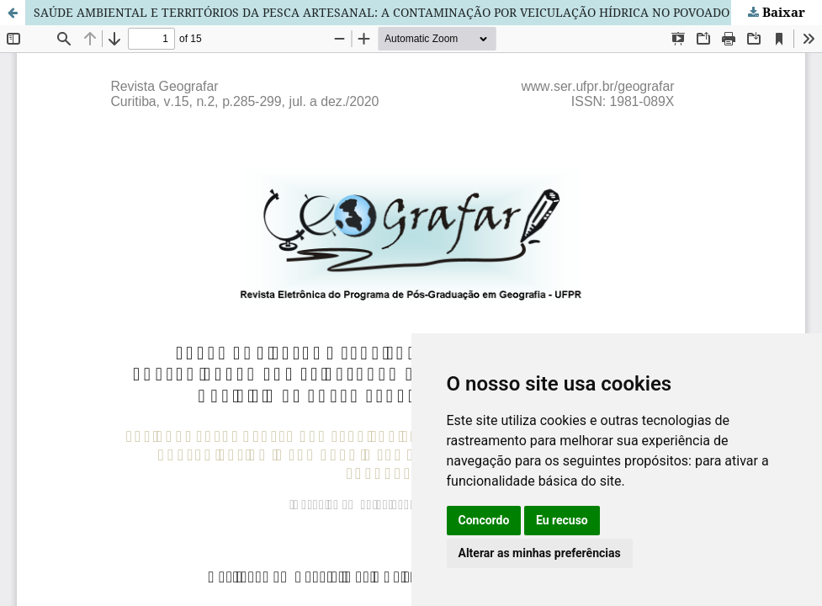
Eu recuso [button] (562, 520)
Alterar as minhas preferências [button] (540, 553)
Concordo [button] (484, 520)
